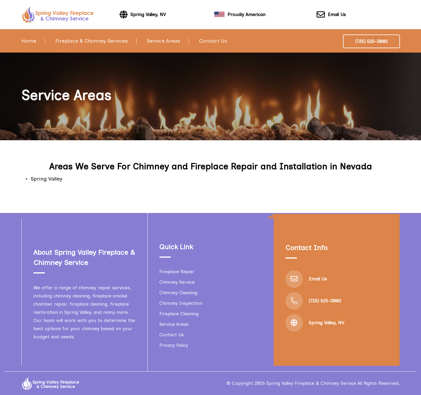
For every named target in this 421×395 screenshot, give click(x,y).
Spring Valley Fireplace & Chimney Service (311, 383)
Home (28, 41)
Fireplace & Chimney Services (91, 41)
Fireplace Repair (176, 271)
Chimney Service (177, 282)
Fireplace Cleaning (179, 313)
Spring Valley (46, 179)
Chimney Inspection (180, 303)
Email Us (331, 15)
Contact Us (213, 41)
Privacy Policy (173, 345)
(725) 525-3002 (371, 41)
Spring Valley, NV (326, 322)
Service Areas (163, 41)
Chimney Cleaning (178, 292)
